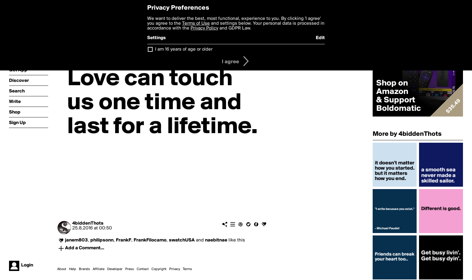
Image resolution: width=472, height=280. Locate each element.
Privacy (174, 269)
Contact (143, 269)
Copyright (158, 269)
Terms (187, 269)
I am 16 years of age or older (184, 49)
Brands (84, 269)
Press (129, 269)
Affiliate (98, 269)
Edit (320, 38)
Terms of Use (196, 23)
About (61, 269)
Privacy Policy (204, 28)
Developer (115, 269)
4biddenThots (88, 223)
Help (72, 269)
